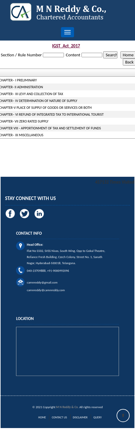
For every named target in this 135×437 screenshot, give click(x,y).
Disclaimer (78, 417)
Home (46, 417)
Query (92, 417)
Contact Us (60, 417)
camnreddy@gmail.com (46, 278)
